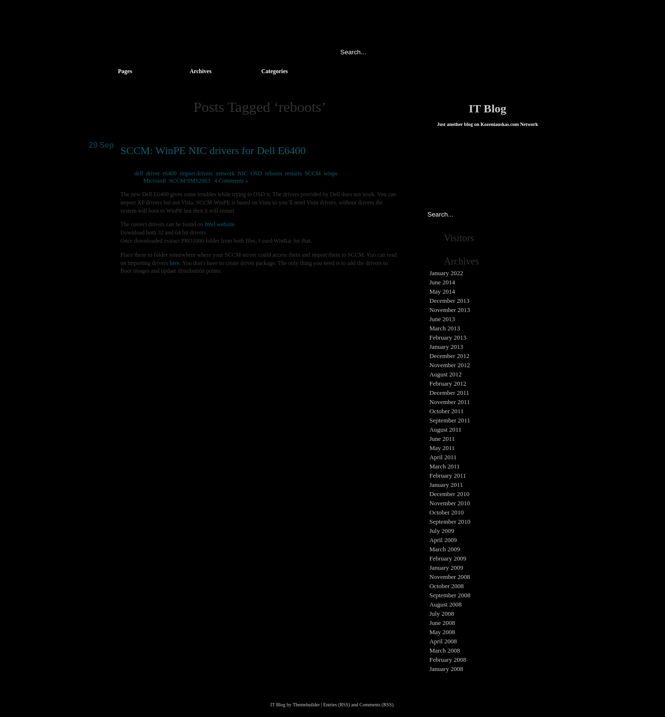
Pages (125, 71)
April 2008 (443, 641)
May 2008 (442, 632)
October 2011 (447, 411)
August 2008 (446, 604)
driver (152, 173)
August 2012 (446, 374)
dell (138, 173)
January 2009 (447, 567)
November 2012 (450, 365)
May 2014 (442, 291)
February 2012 (448, 383)
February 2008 (448, 659)
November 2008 (450, 576)
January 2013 (447, 346)
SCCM (313, 173)
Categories (275, 71)
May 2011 (442, 448)
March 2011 (445, 466)
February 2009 (448, 558)
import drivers (196, 173)
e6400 (170, 173)
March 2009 (445, 549)
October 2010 (447, 512)
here (175, 263)
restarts (293, 173)
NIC (242, 173)
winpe (331, 173)
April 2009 (443, 540)
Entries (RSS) (336, 704)
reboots (273, 173)
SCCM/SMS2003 (189, 180)
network (225, 173)
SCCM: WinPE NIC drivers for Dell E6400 (213, 150)
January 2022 (447, 273)
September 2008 (450, 595)
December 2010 (450, 494)
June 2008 (442, 622)
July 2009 (442, 530)
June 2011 (442, 438)
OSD (256, 173)
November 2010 (450, 503)
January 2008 (447, 668)
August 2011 (446, 429)
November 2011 (450, 401)
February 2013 (448, 337)
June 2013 (442, 319)
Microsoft (154, 180)
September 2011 (450, 420)
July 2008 (442, 613)
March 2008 (445, 650)
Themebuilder (306, 704)
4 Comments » (231, 180)
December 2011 (449, 392)
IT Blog (488, 108)
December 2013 (450, 300)
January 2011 (446, 484)
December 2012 (450, 355)
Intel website (220, 224)
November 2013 (450, 309)
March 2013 (445, 328)
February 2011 (448, 475)
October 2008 (447, 586)
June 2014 (442, 282)
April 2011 (443, 457)
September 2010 (450, 521)
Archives (201, 71)
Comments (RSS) (376, 704)
